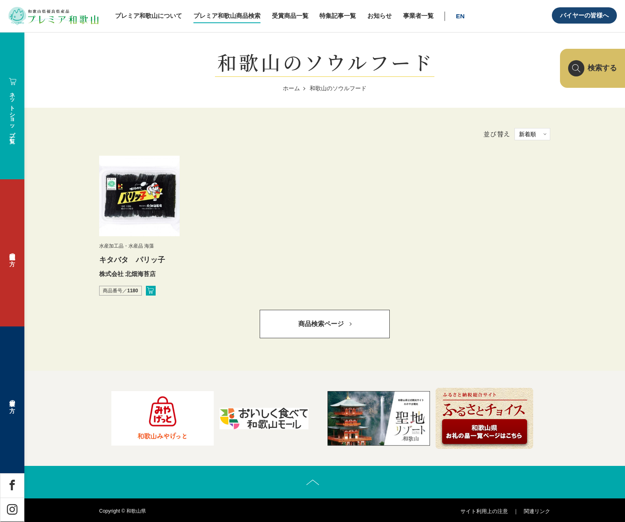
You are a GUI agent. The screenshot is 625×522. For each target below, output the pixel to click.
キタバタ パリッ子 (132, 260)
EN (460, 16)
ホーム (291, 88)
